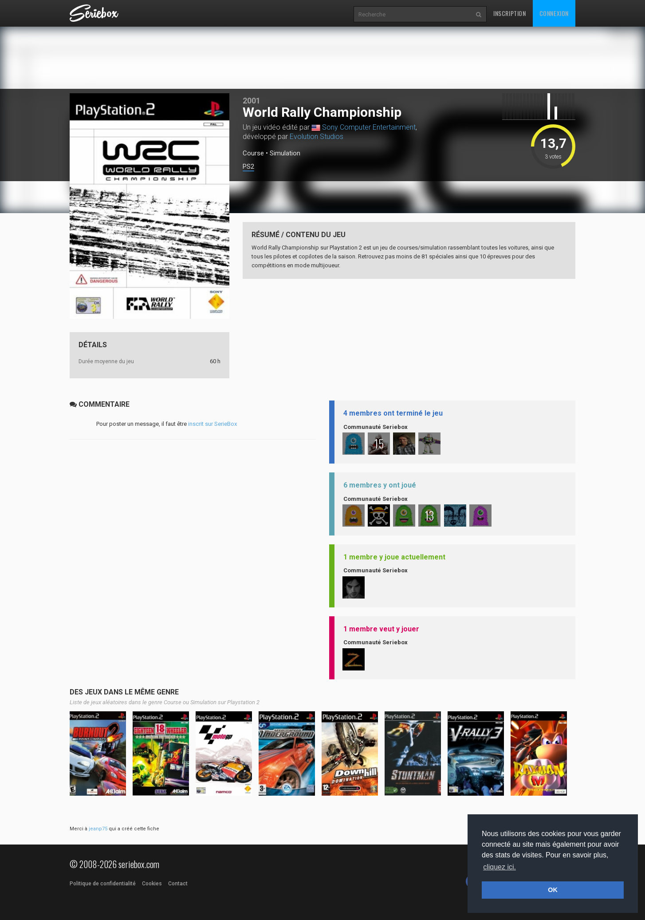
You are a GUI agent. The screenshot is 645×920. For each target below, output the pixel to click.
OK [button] (553, 889)
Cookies (152, 883)
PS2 (248, 166)
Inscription (509, 13)
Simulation (285, 153)
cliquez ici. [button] (499, 867)
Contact (178, 883)
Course (253, 153)
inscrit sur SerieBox (212, 423)
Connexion (554, 13)
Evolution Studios (316, 136)
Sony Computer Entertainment (369, 127)
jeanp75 (98, 829)
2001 (251, 100)
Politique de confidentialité (103, 883)
